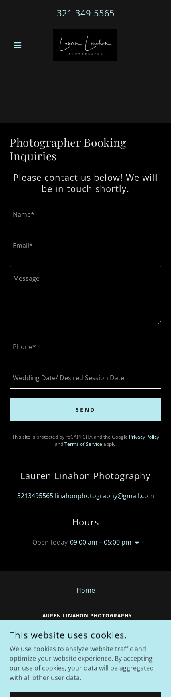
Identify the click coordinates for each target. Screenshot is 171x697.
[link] (85, 45)
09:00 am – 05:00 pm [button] (100, 542)
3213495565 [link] (35, 495)
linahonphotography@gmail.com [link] (104, 495)
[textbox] (85, 214)
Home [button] (85, 590)
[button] (21, 45)
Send (85, 409)
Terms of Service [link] (83, 444)
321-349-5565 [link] (86, 13)
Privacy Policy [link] (144, 436)
